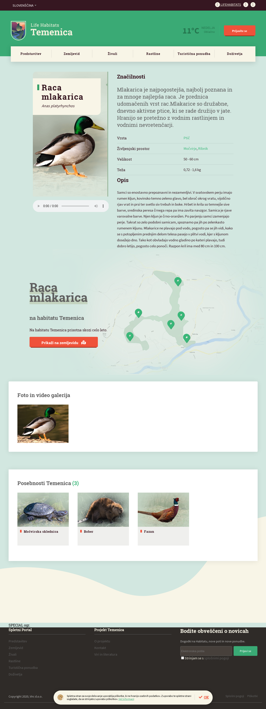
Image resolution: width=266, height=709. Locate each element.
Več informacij (126, 699)
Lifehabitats (228, 4)
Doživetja (235, 54)
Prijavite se (239, 31)
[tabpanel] (43, 519)
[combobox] (24, 5)
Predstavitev (30, 54)
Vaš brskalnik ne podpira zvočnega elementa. (71, 206)
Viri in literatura (105, 654)
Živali (112, 54)
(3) (75, 483)
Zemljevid (72, 54)
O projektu (102, 641)
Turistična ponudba (194, 54)
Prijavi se (245, 651)
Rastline (153, 54)
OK (206, 697)
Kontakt (100, 647)
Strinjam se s (205, 658)
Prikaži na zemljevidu (63, 342)
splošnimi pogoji (216, 658)
